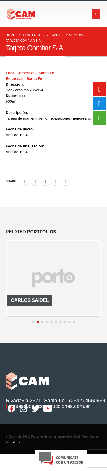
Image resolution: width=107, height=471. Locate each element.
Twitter (35, 181)
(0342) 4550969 (87, 400)
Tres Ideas (13, 442)
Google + (55, 181)
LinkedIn (45, 181)
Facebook (25, 181)
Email (66, 181)
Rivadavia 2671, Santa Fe (35, 400)
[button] (33, 322)
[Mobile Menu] (96, 14)
